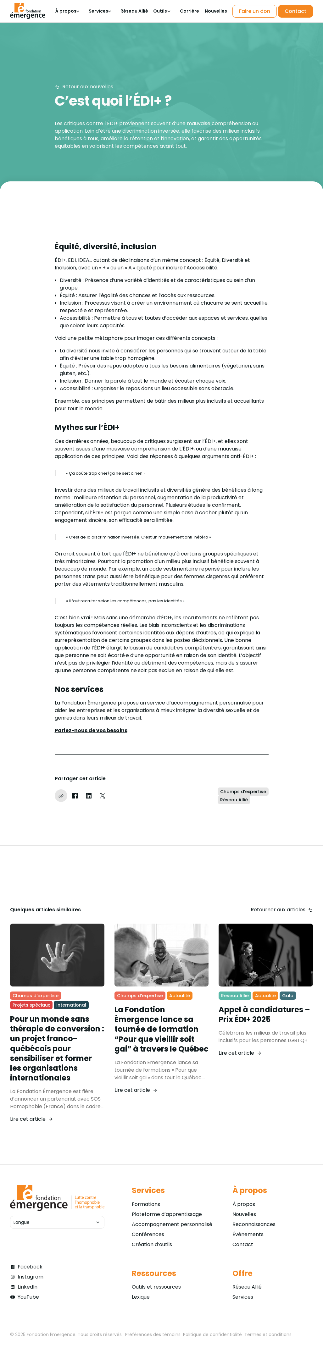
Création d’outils (152, 1244)
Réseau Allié (247, 1286)
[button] (67, 11)
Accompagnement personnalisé (172, 1224)
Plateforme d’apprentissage (167, 1214)
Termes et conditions (268, 1334)
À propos (243, 1204)
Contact (242, 1244)
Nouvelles (244, 1214)
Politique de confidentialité (212, 1334)
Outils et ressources (156, 1286)
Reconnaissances (254, 1224)
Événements (248, 1234)
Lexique (141, 1297)
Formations (146, 1204)
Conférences (148, 1234)
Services (242, 1297)
